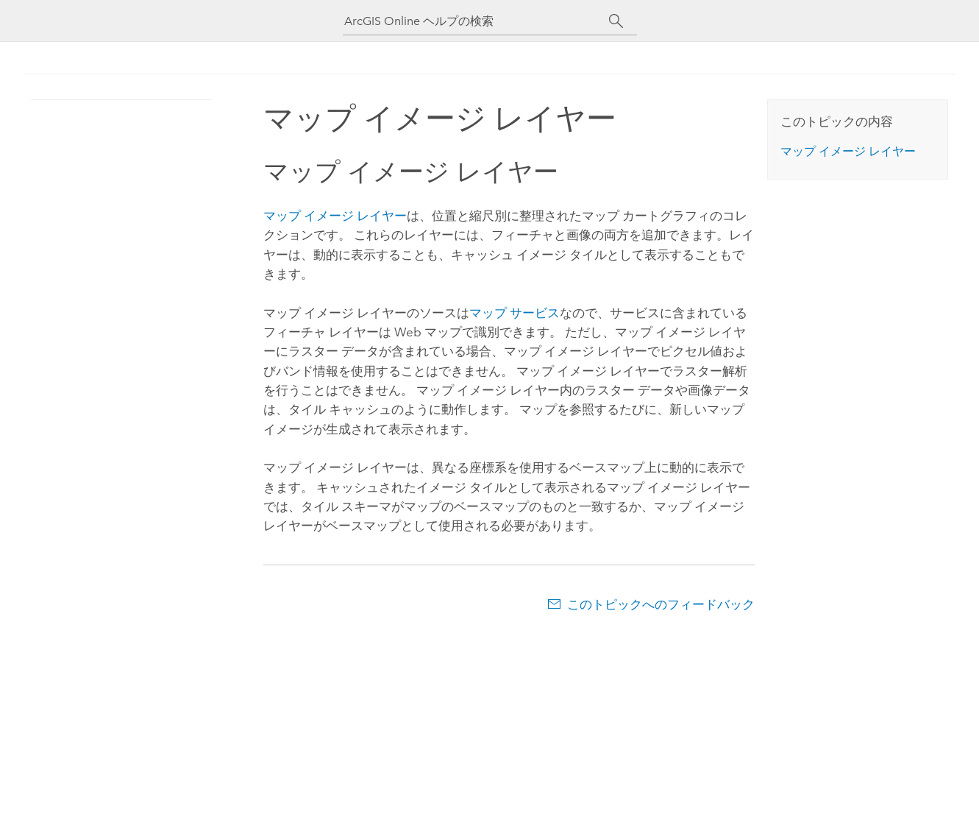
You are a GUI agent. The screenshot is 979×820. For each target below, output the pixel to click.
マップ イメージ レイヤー (335, 215)
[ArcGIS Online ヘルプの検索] (476, 21)
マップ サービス (514, 312)
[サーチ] (616, 21)
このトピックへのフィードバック (661, 604)
